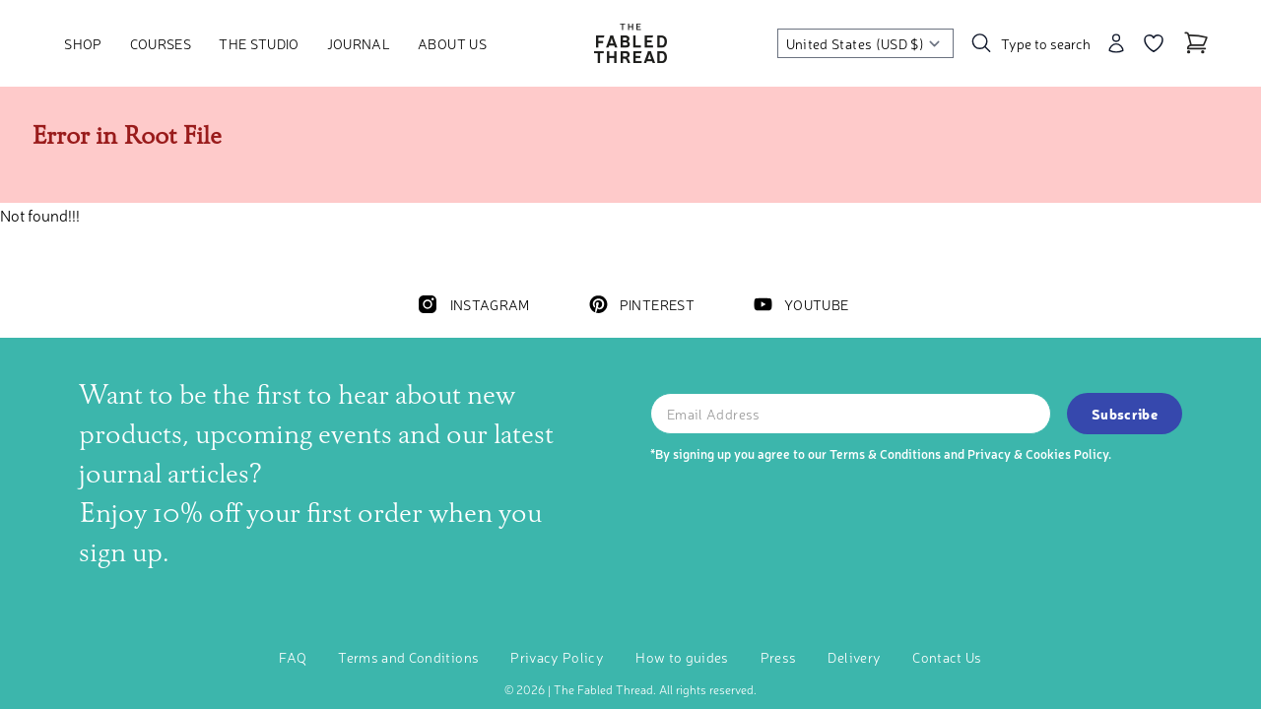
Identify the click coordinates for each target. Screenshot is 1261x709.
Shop (82, 43)
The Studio (259, 43)
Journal (358, 43)
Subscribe (1125, 413)
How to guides (682, 657)
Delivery (854, 657)
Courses (160, 43)
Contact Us (947, 657)
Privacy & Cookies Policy (1037, 453)
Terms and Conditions (408, 657)
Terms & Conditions (885, 453)
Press (779, 657)
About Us (452, 43)
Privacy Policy (557, 657)
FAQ (292, 657)
